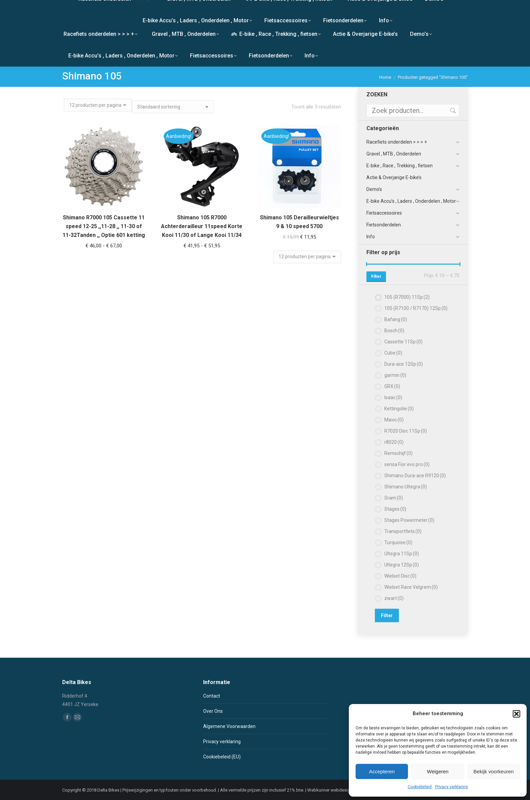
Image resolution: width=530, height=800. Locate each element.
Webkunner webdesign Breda (336, 790)
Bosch (394, 330)
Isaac (393, 397)
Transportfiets (402, 531)
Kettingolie (399, 408)
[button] (516, 713)
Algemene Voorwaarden (229, 726)
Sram (393, 498)
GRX (392, 386)
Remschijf (398, 453)
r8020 (394, 442)
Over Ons (213, 711)
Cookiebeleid (420, 786)
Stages (395, 509)
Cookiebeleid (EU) (222, 756)
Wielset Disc (400, 576)
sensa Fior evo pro (407, 464)
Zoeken (452, 110)
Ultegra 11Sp (401, 553)
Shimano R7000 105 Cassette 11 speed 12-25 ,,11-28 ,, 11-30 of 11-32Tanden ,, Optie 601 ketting (104, 226)
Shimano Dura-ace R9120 (415, 475)
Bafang (395, 319)
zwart (394, 598)
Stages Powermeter (409, 520)
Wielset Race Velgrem (411, 587)
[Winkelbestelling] (173, 106)
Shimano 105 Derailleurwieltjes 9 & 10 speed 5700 (299, 219)
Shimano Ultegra (405, 486)
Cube (393, 353)
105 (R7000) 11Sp (407, 297)
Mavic (394, 419)
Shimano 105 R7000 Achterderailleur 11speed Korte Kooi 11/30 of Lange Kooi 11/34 (201, 226)
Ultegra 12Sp (401, 564)
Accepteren (382, 771)
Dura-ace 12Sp (403, 364)
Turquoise (398, 542)
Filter (376, 276)
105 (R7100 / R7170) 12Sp (416, 308)
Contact (211, 696)
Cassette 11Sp (403, 341)
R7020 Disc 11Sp (405, 431)
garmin (395, 375)
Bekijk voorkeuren (494, 771)
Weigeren (438, 771)
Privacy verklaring (451, 786)
